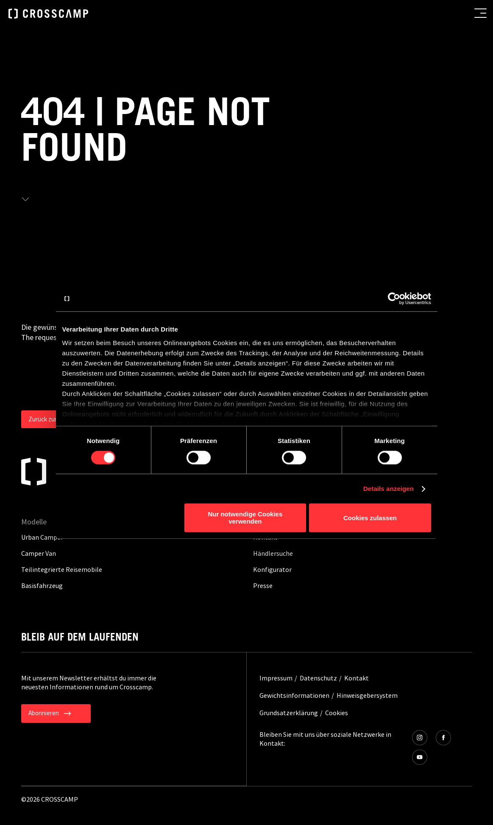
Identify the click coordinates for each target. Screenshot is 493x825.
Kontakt (356, 678)
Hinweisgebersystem (367, 695)
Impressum (275, 678)
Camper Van (38, 553)
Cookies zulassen (370, 517)
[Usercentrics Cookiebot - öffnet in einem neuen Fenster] (394, 298)
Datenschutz (318, 678)
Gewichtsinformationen (294, 695)
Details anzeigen (388, 488)
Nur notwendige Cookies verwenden (245, 518)
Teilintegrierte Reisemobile (61, 569)
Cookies (336, 712)
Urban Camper (42, 537)
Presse (263, 585)
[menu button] (480, 13)
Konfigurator (272, 569)
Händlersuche (273, 553)
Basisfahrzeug (42, 585)
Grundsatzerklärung (288, 712)
